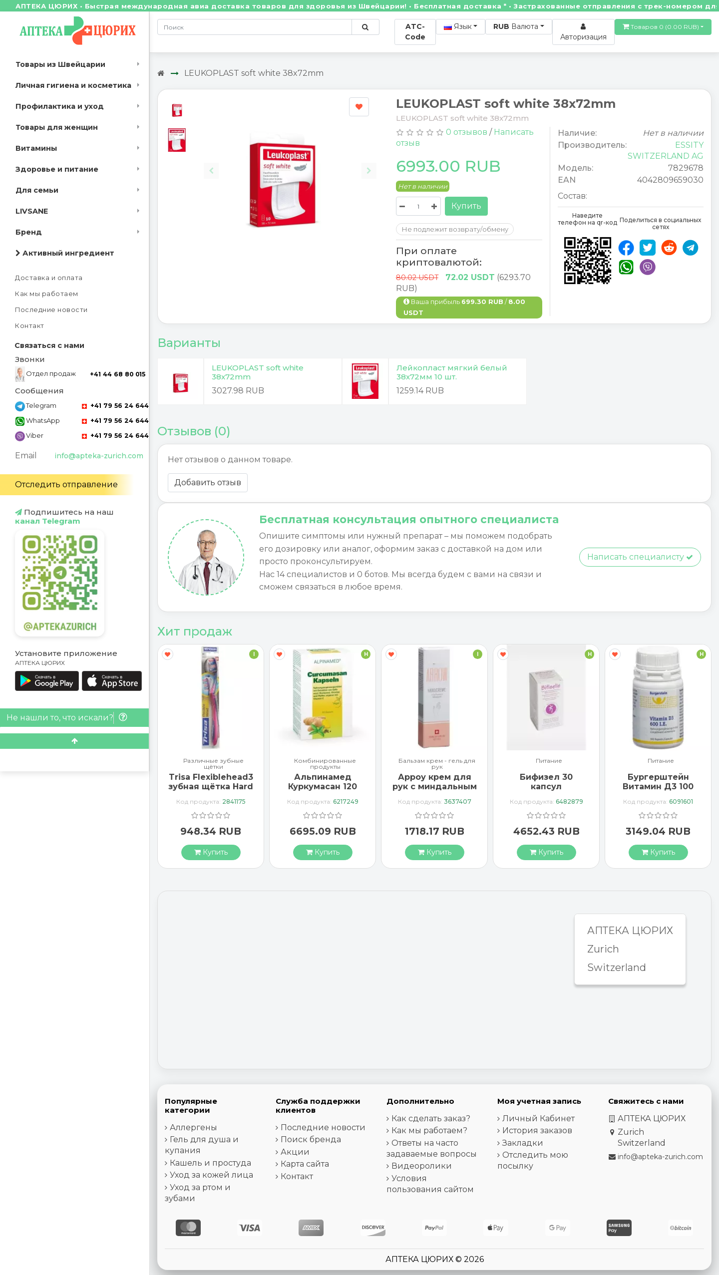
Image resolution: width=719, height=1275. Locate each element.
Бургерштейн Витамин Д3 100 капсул (658, 786)
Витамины (36, 148)
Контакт (29, 325)
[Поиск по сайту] (365, 26)
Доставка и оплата (49, 278)
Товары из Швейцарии (60, 64)
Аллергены (193, 1127)
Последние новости (51, 310)
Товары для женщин (56, 127)
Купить (466, 206)
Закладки (522, 1143)
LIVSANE (31, 211)
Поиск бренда (311, 1139)
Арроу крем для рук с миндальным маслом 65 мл (434, 786)
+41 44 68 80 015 (117, 374)
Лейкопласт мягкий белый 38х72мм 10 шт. (451, 372)
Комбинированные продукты (325, 764)
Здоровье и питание (56, 169)
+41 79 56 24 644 (115, 405)
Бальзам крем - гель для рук (436, 764)
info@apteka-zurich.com (98, 455)
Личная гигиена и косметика (73, 85)
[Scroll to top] (74, 741)
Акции (295, 1152)
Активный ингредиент (64, 253)
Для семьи (36, 190)
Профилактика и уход (59, 106)
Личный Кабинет (538, 1118)
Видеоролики (421, 1166)
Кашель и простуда (210, 1163)
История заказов (537, 1130)
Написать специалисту (640, 557)
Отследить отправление (66, 484)
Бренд (28, 232)
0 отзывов (466, 132)
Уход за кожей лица (211, 1175)
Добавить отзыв (207, 482)
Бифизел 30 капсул (546, 781)
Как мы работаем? (429, 1130)
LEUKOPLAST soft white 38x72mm (254, 73)
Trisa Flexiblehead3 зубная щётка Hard (210, 781)
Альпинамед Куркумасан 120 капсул (322, 786)
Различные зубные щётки (213, 764)
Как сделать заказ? (430, 1118)
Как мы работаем (46, 294)
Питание (549, 761)
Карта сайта (305, 1164)
